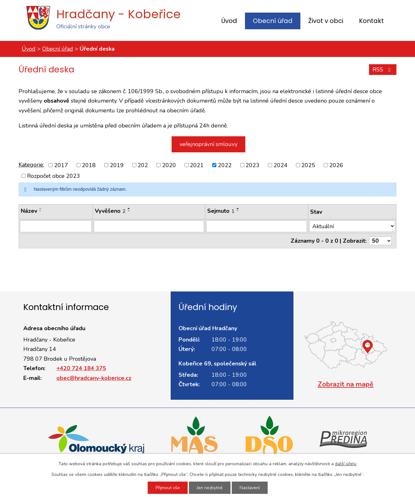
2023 (252, 165)
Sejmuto (221, 211)
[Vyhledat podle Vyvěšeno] (149, 226)
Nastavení (250, 488)
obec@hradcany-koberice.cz (93, 378)
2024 (280, 165)
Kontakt (371, 20)
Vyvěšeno (110, 211)
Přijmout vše (168, 488)
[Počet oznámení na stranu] (380, 240)
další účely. (346, 464)
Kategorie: (31, 164)
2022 (225, 165)
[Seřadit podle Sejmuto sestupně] (238, 211)
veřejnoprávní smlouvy (208, 144)
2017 (61, 165)
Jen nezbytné (210, 488)
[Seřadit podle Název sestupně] (40, 211)
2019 (117, 165)
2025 (308, 165)
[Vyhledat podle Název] (56, 226)
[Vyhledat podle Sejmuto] (256, 226)
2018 (89, 165)
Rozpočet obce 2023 (53, 176)
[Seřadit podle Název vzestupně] (40, 208)
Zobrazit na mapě (345, 384)
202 (143, 165)
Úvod (229, 20)
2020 (169, 165)
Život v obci (325, 20)
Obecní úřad (273, 20)
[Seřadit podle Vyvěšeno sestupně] (129, 211)
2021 (197, 165)
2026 (336, 165)
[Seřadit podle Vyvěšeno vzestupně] (129, 208)
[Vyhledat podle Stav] (352, 226)
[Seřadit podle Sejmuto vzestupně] (238, 208)
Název (29, 211)
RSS (382, 69)
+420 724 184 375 (81, 368)
